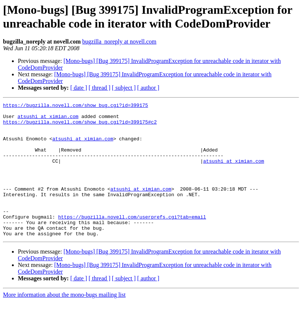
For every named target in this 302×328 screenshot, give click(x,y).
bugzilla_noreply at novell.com (119, 41)
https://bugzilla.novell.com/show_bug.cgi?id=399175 (75, 106)
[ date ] (78, 88)
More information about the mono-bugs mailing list (64, 321)
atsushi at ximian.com (47, 119)
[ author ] (148, 88)
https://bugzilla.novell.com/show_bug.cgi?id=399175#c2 (80, 126)
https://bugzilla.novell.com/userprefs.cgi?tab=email (132, 240)
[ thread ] (99, 88)
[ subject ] (124, 88)
